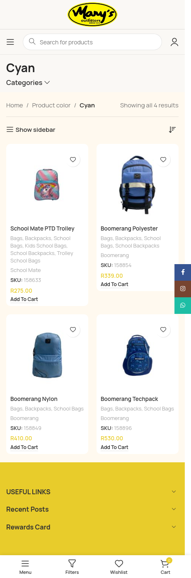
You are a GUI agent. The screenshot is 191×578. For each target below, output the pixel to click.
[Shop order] (172, 129)
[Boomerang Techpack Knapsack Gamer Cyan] (137, 355)
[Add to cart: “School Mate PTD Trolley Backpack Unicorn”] (24, 299)
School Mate (25, 270)
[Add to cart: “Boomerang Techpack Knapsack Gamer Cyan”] (114, 447)
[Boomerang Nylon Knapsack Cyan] (47, 355)
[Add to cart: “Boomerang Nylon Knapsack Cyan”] (24, 447)
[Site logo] (92, 14)
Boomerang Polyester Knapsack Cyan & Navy (130, 232)
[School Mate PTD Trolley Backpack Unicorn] (47, 185)
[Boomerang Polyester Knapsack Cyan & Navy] (137, 185)
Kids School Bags (45, 245)
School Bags (68, 408)
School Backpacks (32, 253)
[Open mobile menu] (10, 42)
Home (14, 105)
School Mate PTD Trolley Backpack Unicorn (42, 232)
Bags (16, 238)
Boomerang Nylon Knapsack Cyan (34, 402)
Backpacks (38, 238)
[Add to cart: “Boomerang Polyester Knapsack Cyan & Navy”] (114, 285)
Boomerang (115, 255)
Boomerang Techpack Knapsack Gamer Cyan (130, 402)
